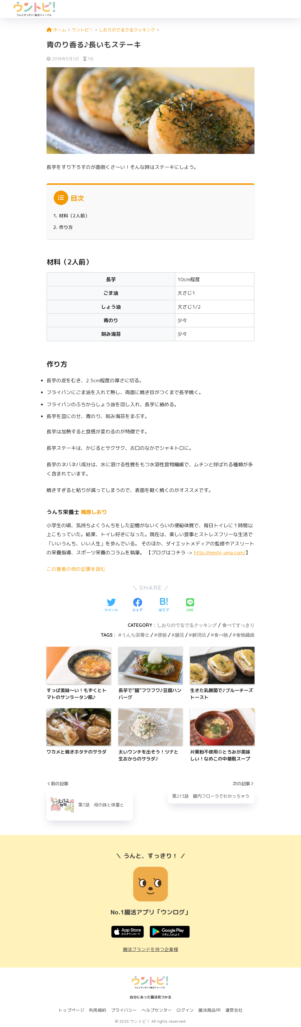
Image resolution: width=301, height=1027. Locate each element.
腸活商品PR (209, 1010)
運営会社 (234, 1010)
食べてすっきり (238, 625)
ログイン (185, 1010)
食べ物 (221, 635)
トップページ (71, 1010)
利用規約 (97, 1010)
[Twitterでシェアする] (111, 605)
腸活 (179, 635)
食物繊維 (245, 635)
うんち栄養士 (135, 635)
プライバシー (124, 1010)
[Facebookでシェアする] (137, 605)
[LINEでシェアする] (190, 605)
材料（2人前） (74, 216)
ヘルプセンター (157, 1010)
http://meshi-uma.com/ (221, 552)
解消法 (199, 635)
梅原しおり (94, 512)
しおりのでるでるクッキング (187, 625)
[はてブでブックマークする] (164, 605)
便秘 (162, 635)
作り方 (66, 227)
